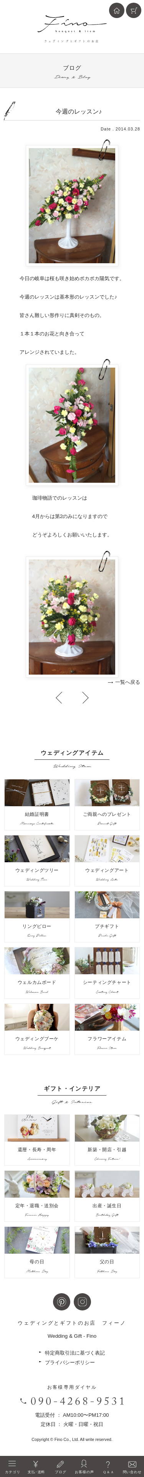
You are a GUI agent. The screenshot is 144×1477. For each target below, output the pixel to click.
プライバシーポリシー (70, 1362)
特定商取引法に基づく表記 (75, 1353)
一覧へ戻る (127, 682)
